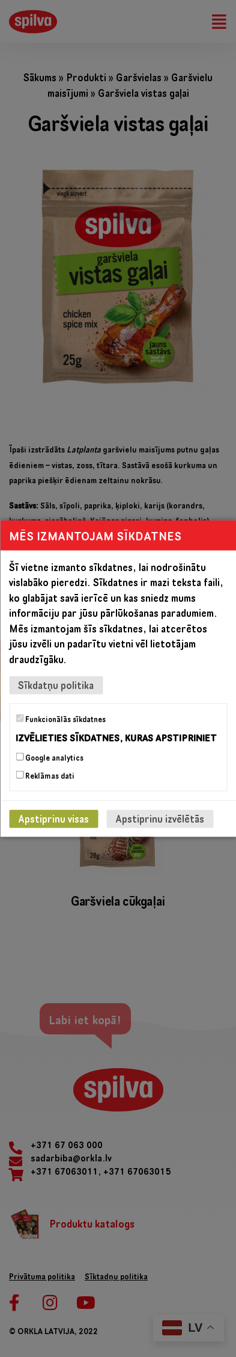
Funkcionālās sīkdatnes (61, 719)
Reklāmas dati (45, 776)
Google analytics (49, 757)
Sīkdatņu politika (56, 685)
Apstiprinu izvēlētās (159, 818)
